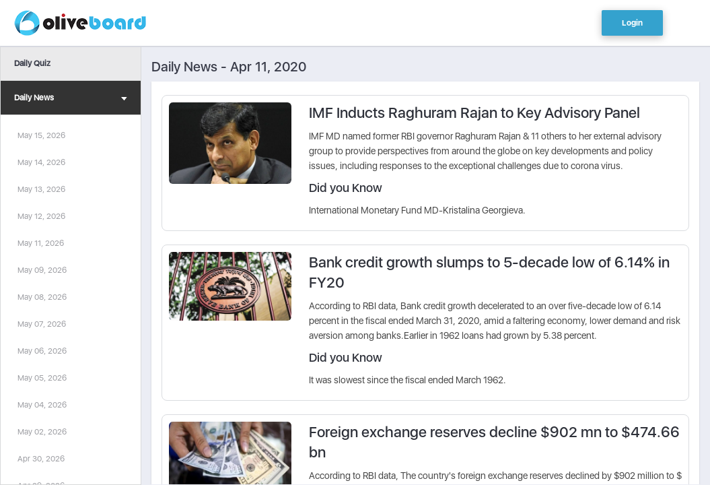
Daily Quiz (32, 63)
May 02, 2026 (42, 432)
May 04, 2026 (42, 405)
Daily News (70, 99)
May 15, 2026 (41, 135)
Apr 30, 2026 (41, 458)
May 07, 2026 (41, 324)
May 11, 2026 (40, 243)
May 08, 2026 (42, 297)
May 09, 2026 (42, 270)
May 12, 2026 (41, 216)
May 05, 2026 (42, 378)
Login (632, 23)
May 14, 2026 (41, 162)
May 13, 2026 (41, 189)
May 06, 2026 (42, 351)
